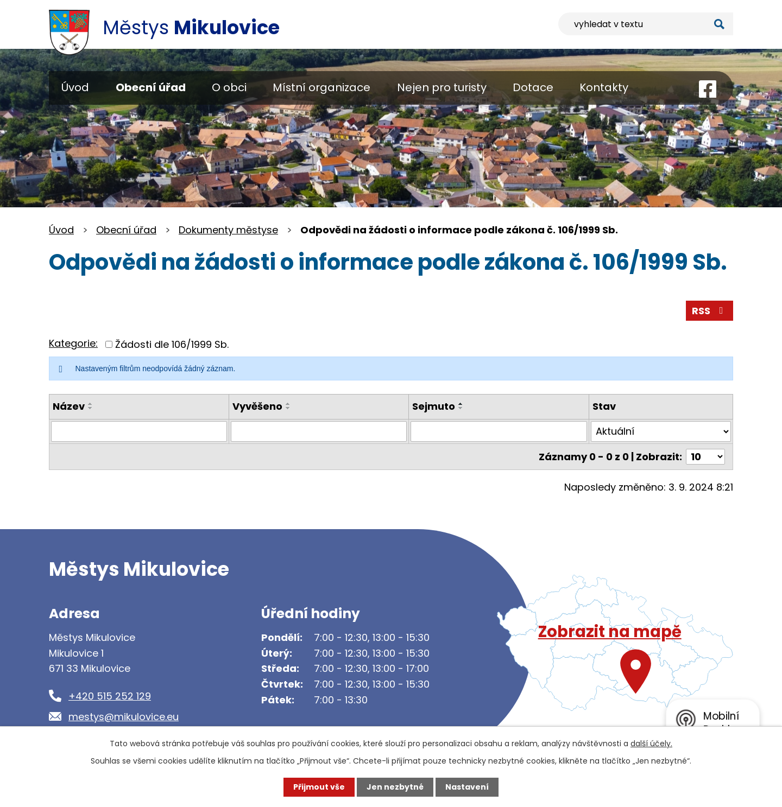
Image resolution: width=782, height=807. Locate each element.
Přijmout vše (319, 786)
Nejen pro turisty (442, 87)
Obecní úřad (151, 87)
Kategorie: (73, 343)
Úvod (75, 87)
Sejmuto (433, 406)
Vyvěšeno (257, 406)
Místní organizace (321, 87)
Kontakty (603, 87)
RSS (710, 310)
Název (69, 406)
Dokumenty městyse (228, 230)
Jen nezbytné (395, 786)
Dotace (533, 87)
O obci (229, 87)
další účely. (651, 743)
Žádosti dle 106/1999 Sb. (172, 344)
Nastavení (467, 786)
